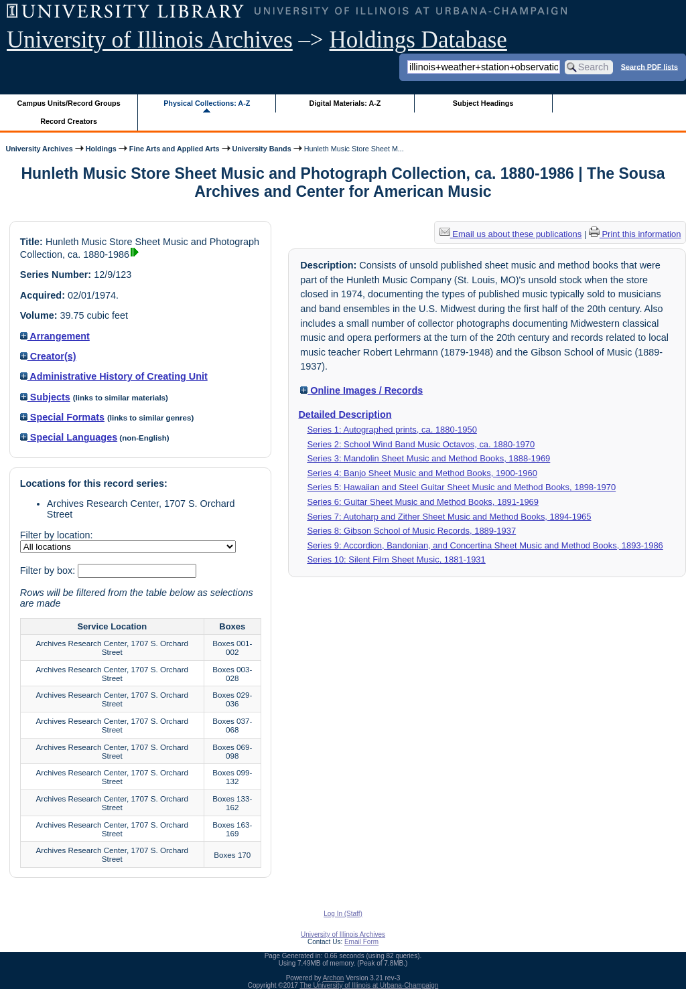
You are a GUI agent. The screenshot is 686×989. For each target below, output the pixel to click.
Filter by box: (49, 570)
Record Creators (68, 121)
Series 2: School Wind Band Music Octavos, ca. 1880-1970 (421, 444)
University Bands (261, 149)
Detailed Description (344, 414)
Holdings (101, 149)
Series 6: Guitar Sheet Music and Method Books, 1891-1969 (423, 502)
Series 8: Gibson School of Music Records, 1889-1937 (411, 531)
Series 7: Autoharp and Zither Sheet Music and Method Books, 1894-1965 (449, 517)
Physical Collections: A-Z (206, 103)
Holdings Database (418, 40)
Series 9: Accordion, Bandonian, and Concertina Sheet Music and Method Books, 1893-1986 (485, 545)
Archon (333, 978)
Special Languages (68, 437)
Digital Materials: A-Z (345, 103)
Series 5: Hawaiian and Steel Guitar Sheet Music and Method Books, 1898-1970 (461, 487)
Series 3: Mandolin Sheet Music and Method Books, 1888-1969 (428, 458)
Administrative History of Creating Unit (114, 376)
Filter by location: (56, 535)
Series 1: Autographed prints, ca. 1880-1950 (391, 430)
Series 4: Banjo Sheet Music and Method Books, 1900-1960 (422, 473)
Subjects (45, 397)
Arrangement (55, 336)
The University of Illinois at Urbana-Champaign (369, 985)
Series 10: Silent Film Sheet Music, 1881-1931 (396, 559)
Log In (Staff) (343, 913)
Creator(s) (48, 356)
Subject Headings (483, 103)
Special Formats (62, 417)
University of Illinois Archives (150, 40)
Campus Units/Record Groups (69, 103)
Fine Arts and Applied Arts (174, 149)
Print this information (635, 234)
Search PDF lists (649, 66)
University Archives (38, 149)
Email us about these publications (510, 234)
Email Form (361, 941)
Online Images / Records (361, 390)
